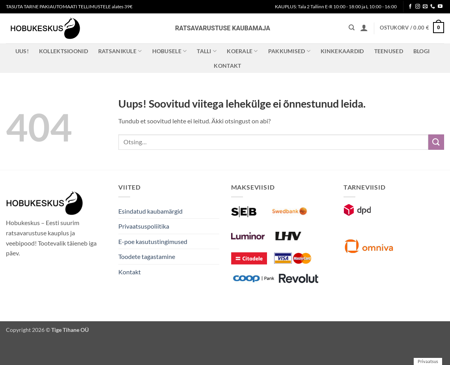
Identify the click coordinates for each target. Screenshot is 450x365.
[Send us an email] (425, 6)
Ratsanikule (120, 51)
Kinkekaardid (342, 51)
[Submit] (436, 142)
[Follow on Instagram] (417, 6)
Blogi (421, 51)
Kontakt (227, 65)
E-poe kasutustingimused (152, 241)
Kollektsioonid (63, 51)
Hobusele (169, 51)
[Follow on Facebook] (410, 6)
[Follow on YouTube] (440, 6)
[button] (364, 27)
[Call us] (432, 6)
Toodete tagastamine (146, 256)
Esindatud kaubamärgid (150, 211)
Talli (207, 51)
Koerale (242, 51)
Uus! (22, 51)
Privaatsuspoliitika (143, 226)
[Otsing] (352, 27)
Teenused (388, 51)
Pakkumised (289, 51)
